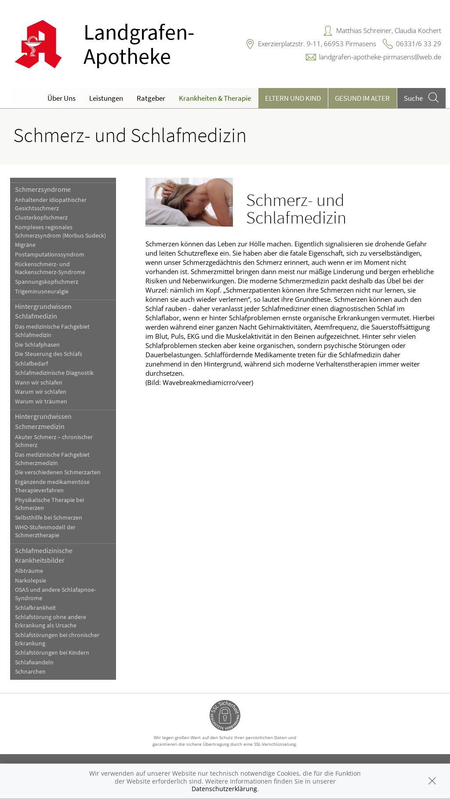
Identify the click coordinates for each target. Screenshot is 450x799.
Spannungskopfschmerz (46, 282)
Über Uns (61, 98)
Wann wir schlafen (38, 382)
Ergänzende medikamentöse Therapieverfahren (52, 486)
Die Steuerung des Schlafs (48, 354)
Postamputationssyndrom (49, 254)
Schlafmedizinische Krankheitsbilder (44, 555)
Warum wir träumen (41, 401)
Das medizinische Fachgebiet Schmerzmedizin (52, 459)
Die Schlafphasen (37, 344)
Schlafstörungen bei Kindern (52, 652)
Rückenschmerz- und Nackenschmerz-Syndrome (50, 268)
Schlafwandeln (34, 662)
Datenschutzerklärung (224, 788)
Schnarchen (30, 671)
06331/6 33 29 (418, 43)
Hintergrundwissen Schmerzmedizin (43, 421)
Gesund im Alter (362, 98)
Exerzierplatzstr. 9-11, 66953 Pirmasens (317, 43)
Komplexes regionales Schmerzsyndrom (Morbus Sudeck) (60, 231)
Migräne (25, 245)
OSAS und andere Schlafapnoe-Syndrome (55, 594)
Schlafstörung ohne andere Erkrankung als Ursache (50, 621)
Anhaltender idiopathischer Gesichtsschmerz (51, 204)
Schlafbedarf (31, 363)
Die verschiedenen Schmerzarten (58, 472)
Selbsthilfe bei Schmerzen (48, 517)
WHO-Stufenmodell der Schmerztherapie (45, 531)
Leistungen (106, 98)
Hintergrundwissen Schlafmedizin (43, 311)
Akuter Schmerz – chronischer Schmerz (54, 441)
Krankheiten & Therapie (215, 98)
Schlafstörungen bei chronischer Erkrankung (57, 639)
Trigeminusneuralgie (42, 291)
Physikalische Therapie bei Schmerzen (49, 504)
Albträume (29, 571)
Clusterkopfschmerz (41, 217)
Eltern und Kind (293, 98)
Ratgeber (151, 98)
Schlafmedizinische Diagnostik (54, 373)
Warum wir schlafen (40, 392)
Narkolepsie (30, 580)
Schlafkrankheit (35, 608)
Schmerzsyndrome (43, 189)
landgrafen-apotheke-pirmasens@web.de (380, 56)
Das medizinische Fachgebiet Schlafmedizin (52, 331)
